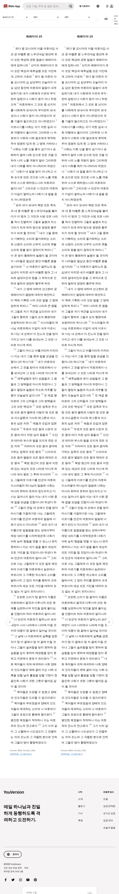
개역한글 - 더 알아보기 (21, 754)
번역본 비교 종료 (115, 20)
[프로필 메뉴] (109, 6)
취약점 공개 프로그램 (13, 871)
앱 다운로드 (84, 6)
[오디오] (97, 19)
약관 (26, 868)
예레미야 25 (15, 17)
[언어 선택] (98, 6)
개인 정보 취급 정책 (13, 868)
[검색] (44, 6)
